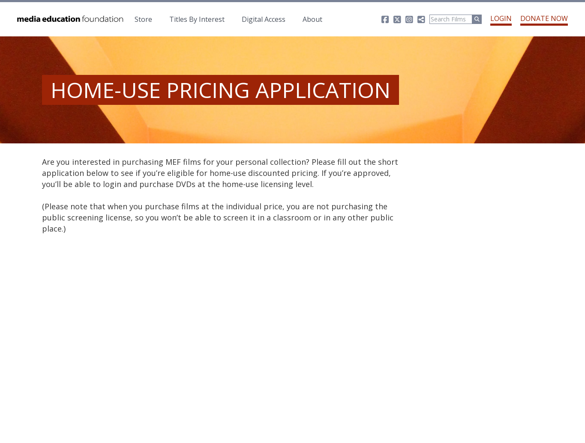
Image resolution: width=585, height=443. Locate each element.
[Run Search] (477, 19)
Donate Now (544, 18)
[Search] (450, 19)
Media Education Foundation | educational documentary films (69, 19)
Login (501, 18)
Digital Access (263, 19)
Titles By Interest (197, 19)
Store (143, 19)
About (312, 19)
